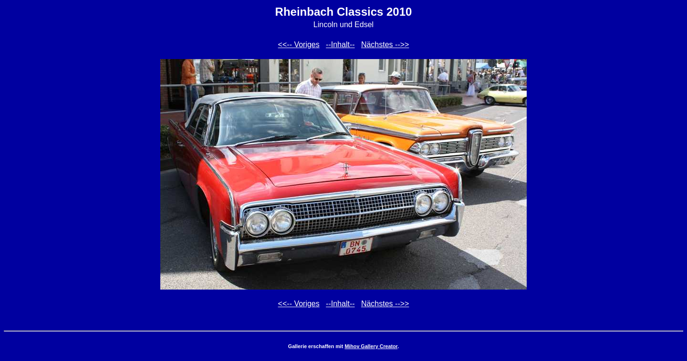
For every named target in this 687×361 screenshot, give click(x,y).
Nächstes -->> (385, 44)
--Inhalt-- (340, 44)
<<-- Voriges (299, 44)
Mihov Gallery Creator (370, 346)
